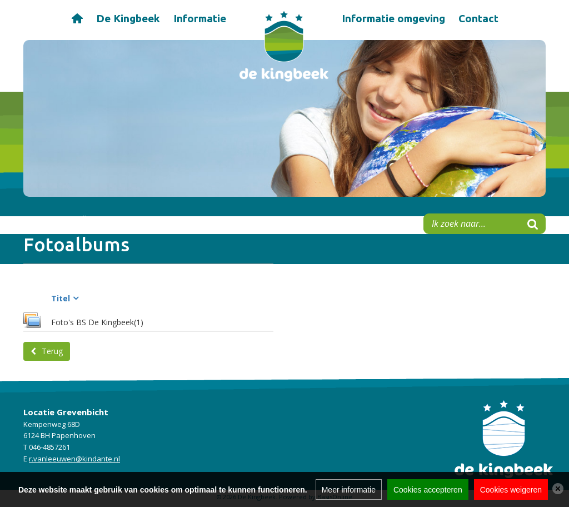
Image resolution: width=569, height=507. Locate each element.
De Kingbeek (128, 18)
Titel (60, 298)
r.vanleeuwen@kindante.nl (74, 459)
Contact (478, 18)
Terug (52, 351)
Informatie (199, 18)
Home (77, 17)
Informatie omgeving (393, 18)
